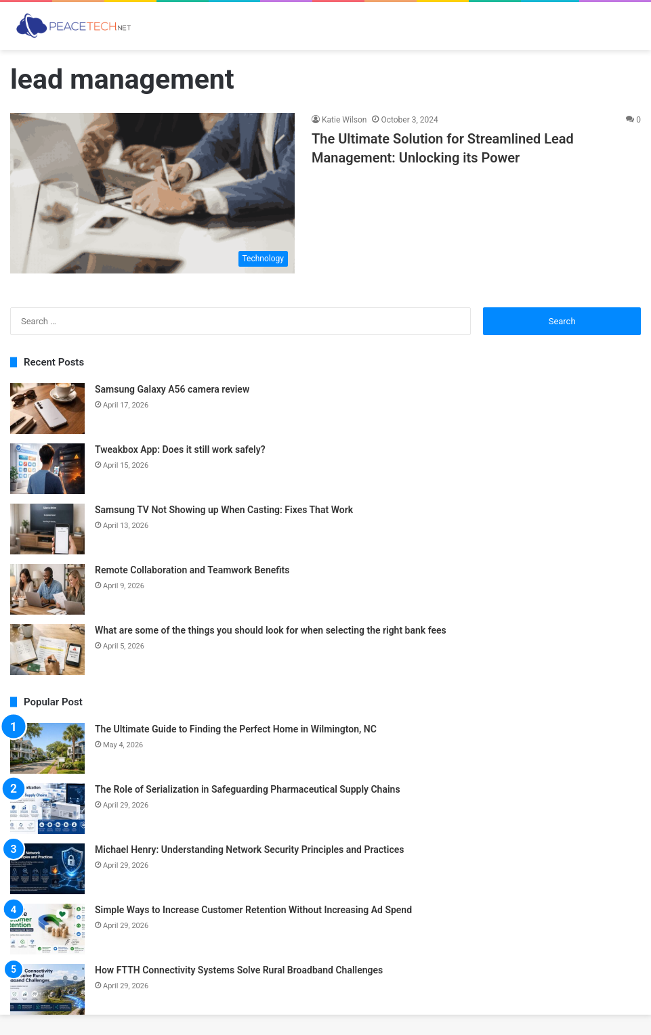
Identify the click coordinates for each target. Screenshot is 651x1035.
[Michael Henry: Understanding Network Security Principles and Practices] (47, 868)
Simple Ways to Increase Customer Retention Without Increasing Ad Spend (253, 909)
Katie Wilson (344, 120)
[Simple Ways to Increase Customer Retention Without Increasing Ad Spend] (47, 929)
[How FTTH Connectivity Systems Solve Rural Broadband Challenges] (47, 989)
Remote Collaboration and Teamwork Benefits (192, 570)
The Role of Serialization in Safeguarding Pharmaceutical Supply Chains (247, 789)
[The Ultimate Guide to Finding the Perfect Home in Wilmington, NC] (47, 748)
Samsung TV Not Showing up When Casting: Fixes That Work (224, 509)
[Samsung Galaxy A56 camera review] (47, 408)
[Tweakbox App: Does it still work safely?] (47, 468)
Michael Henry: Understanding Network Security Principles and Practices (249, 849)
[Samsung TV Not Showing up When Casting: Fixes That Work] (47, 529)
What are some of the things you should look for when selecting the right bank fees (270, 630)
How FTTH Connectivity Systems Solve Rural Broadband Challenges (239, 970)
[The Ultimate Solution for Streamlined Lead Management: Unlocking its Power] (152, 193)
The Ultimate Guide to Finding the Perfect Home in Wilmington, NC (236, 729)
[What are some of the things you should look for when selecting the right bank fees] (47, 649)
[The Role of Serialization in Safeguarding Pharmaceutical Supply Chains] (47, 808)
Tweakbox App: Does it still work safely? (180, 449)
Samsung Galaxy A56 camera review (172, 389)
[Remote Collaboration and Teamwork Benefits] (47, 589)
